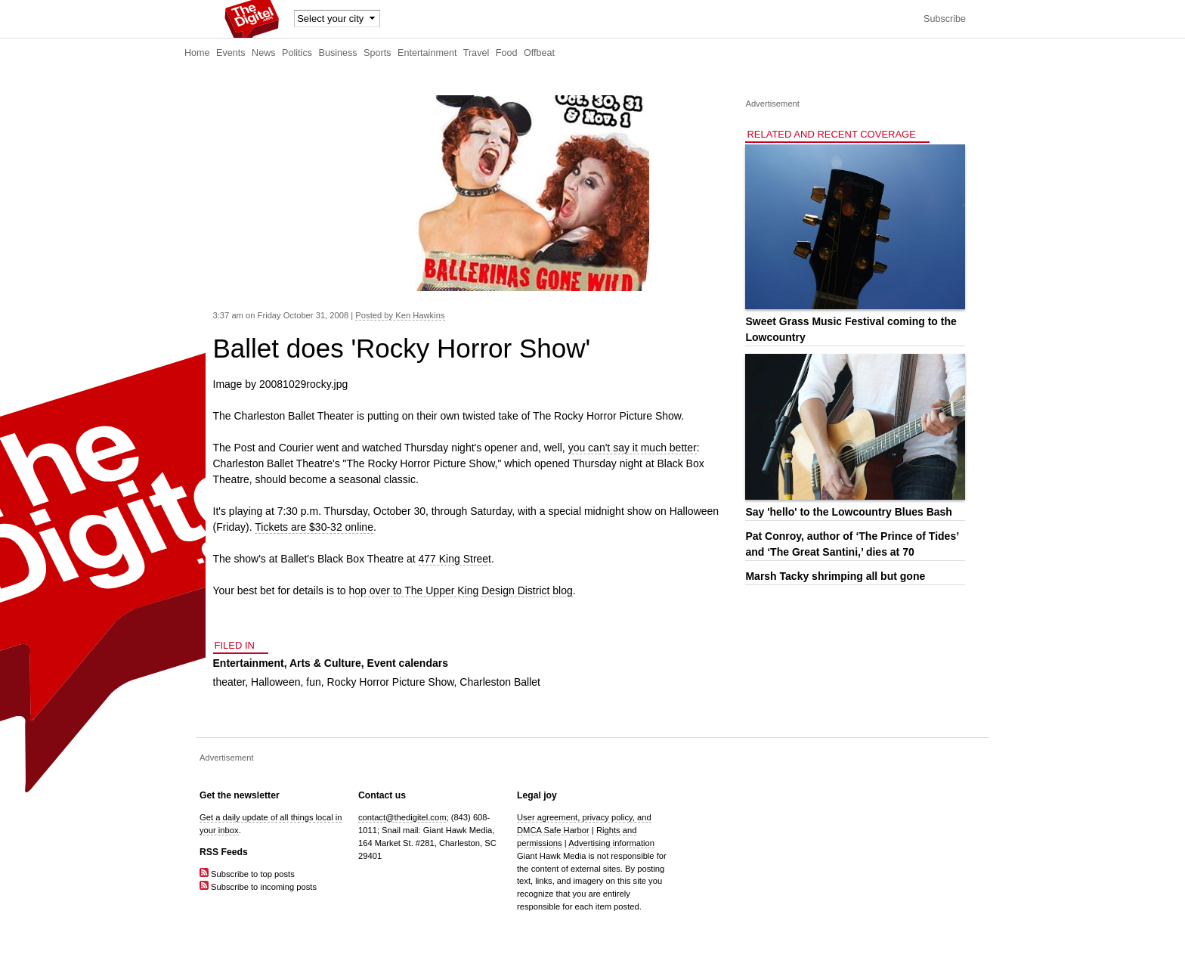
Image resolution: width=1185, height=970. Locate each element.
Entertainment (427, 53)
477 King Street (455, 559)
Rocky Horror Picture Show (390, 682)
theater (229, 682)
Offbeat (539, 53)
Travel (476, 53)
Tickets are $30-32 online (314, 527)
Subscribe (945, 19)
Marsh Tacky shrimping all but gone (835, 576)
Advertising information (611, 843)
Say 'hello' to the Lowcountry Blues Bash (848, 512)
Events (231, 53)
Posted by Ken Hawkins (399, 315)
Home (197, 53)
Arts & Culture (325, 663)
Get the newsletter (240, 795)
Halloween (275, 682)
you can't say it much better (632, 448)
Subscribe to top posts (247, 874)
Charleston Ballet (499, 682)
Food (507, 53)
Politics (297, 53)
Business (338, 53)
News (264, 53)
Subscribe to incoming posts (258, 886)
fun (313, 682)
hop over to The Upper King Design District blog (461, 590)
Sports (377, 53)
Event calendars (407, 663)
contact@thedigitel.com (402, 817)
